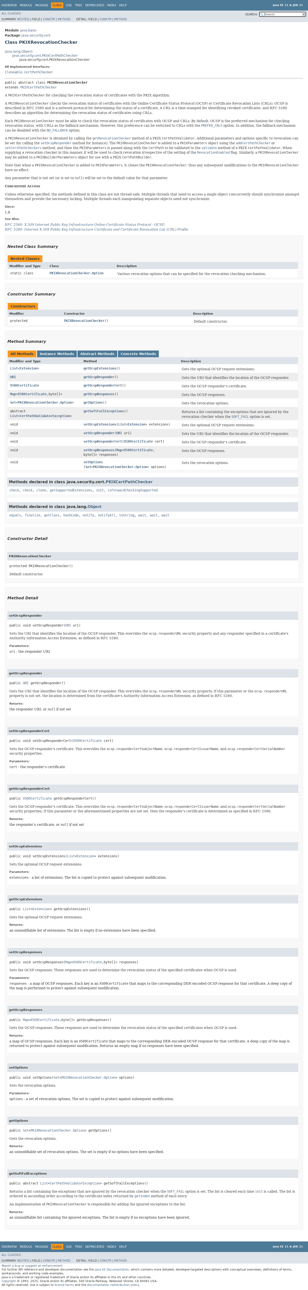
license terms (64, 1285)
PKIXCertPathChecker (38, 87)
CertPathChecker (38, 72)
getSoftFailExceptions (103, 411)
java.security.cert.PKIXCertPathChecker (45, 55)
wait (142, 515)
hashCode (71, 515)
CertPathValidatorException (45, 416)
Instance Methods (57, 354)
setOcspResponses (98, 450)
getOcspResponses (98, 394)
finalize (32, 515)
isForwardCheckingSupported (133, 490)
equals (15, 515)
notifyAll (106, 515)
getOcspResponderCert (102, 385)
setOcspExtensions (99, 424)
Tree (78, 5)
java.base (28, 30)
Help (123, 5)
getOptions (93, 402)
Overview (9, 5)
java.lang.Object (18, 51)
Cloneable (13, 72)
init (100, 490)
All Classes (11, 13)
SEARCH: (251, 14)
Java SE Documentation (112, 1269)
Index (111, 5)
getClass (51, 515)
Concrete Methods (138, 354)
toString (127, 515)
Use (69, 5)
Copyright (9, 1281)
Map (13, 394)
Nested (23, 19)
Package (41, 5)
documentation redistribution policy (113, 1285)
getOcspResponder (98, 377)
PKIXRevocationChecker (84, 321)
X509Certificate (24, 385)
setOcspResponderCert (102, 441)
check (14, 490)
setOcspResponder (98, 433)
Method (64, 19)
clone (41, 490)
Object (95, 506)
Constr (49, 19)
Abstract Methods (97, 354)
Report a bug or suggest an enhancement (32, 1265)
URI (13, 377)
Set (13, 402)
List (14, 368)
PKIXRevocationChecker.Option (76, 273)
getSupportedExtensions (71, 490)
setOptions (93, 462)
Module (26, 5)
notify (88, 515)
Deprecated (94, 5)
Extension (28, 368)
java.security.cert (35, 35)
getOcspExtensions (99, 368)
